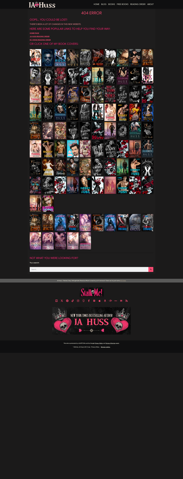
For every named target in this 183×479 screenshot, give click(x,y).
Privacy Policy (99, 343)
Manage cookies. (105, 347)
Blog (103, 4)
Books (111, 4)
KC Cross (123, 280)
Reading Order (137, 4)
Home (96, 4)
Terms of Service (110, 343)
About (150, 4)
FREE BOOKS (122, 4)
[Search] (150, 269)
